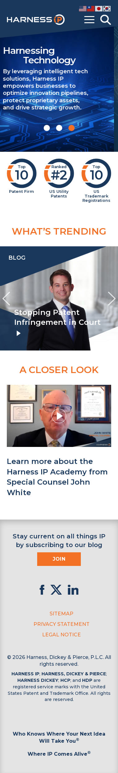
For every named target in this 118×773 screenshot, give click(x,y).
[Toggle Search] (105, 19)
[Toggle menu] (89, 20)
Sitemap (61, 614)
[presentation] (6, 298)
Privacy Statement (61, 624)
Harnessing (59, 55)
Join (59, 559)
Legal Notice (61, 635)
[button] (47, 128)
